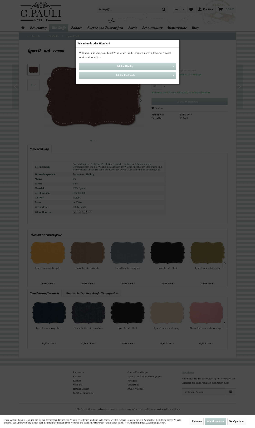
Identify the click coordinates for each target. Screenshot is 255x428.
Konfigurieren (236, 421)
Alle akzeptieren (215, 421)
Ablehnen (197, 421)
